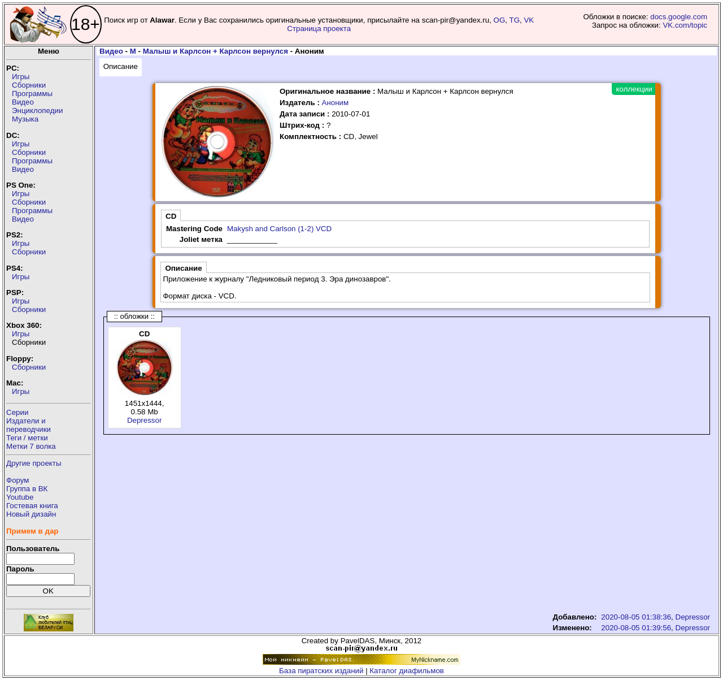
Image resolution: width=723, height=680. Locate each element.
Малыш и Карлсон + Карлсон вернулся (215, 51)
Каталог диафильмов (406, 670)
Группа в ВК (26, 488)
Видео (23, 102)
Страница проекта (319, 28)
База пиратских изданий (321, 670)
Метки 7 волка (31, 446)
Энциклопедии (37, 110)
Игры (20, 76)
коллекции (634, 89)
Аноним (335, 102)
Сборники (29, 85)
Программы (32, 93)
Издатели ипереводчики (28, 425)
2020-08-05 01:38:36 (636, 617)
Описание (120, 66)
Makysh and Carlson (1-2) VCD (279, 228)
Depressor (144, 420)
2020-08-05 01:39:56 (636, 627)
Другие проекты (34, 463)
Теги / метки (27, 438)
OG (500, 20)
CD (170, 216)
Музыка (25, 119)
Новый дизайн (31, 514)
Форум (17, 480)
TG (514, 20)
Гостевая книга (32, 505)
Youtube (19, 497)
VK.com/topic (685, 25)
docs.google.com (678, 16)
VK (529, 20)
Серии (17, 412)
